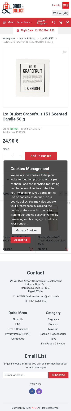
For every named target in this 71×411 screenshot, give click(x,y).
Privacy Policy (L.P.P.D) (17, 333)
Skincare (53, 324)
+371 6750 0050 (38, 301)
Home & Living (27, 38)
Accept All (20, 239)
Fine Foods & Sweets (53, 343)
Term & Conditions (17, 329)
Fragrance (53, 319)
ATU (34, 408)
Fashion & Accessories (53, 333)
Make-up (53, 329)
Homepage (9, 38)
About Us (17, 319)
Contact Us (17, 338)
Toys (53, 338)
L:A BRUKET (47, 38)
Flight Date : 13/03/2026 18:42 (35, 30)
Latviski (56, 5)
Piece (6, 149)
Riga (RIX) (60, 13)
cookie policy (34, 214)
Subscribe (58, 375)
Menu (8, 22)
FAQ (17, 324)
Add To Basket (40, 156)
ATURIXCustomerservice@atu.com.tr (38, 296)
